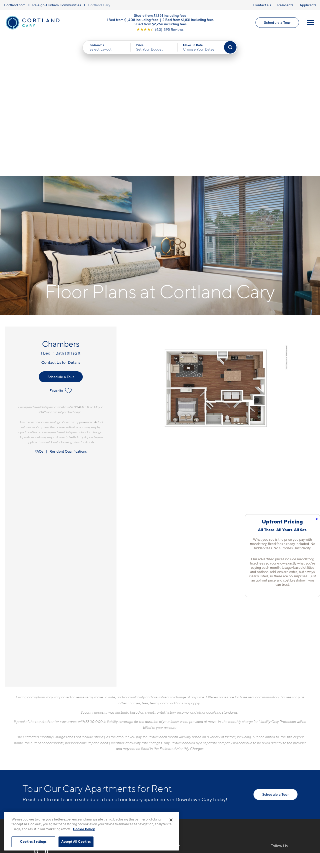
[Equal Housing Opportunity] (100, 744)
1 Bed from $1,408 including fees (132, 20)
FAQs (38, 311)
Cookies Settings (33, 841)
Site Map (182, 809)
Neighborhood (231, 716)
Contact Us (262, 5)
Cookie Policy (84, 829)
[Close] (171, 819)
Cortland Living (179, 760)
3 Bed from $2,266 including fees (160, 24)
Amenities (174, 751)
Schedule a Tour (277, 23)
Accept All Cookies (76, 841)
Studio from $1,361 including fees (160, 16)
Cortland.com (15, 5)
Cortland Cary (99, 5)
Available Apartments (184, 725)
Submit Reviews (158, 809)
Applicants (308, 5)
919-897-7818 (110, 716)
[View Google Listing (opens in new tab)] (160, 30)
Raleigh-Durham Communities (56, 5)
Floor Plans (175, 716)
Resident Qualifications (68, 311)
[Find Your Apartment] (230, 47)
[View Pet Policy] (139, 744)
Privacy (136, 809)
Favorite (61, 250)
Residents (285, 5)
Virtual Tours (176, 734)
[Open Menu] (310, 23)
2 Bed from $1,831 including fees (188, 20)
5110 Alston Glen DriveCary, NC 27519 (119, 728)
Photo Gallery (177, 743)
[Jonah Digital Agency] (286, 807)
